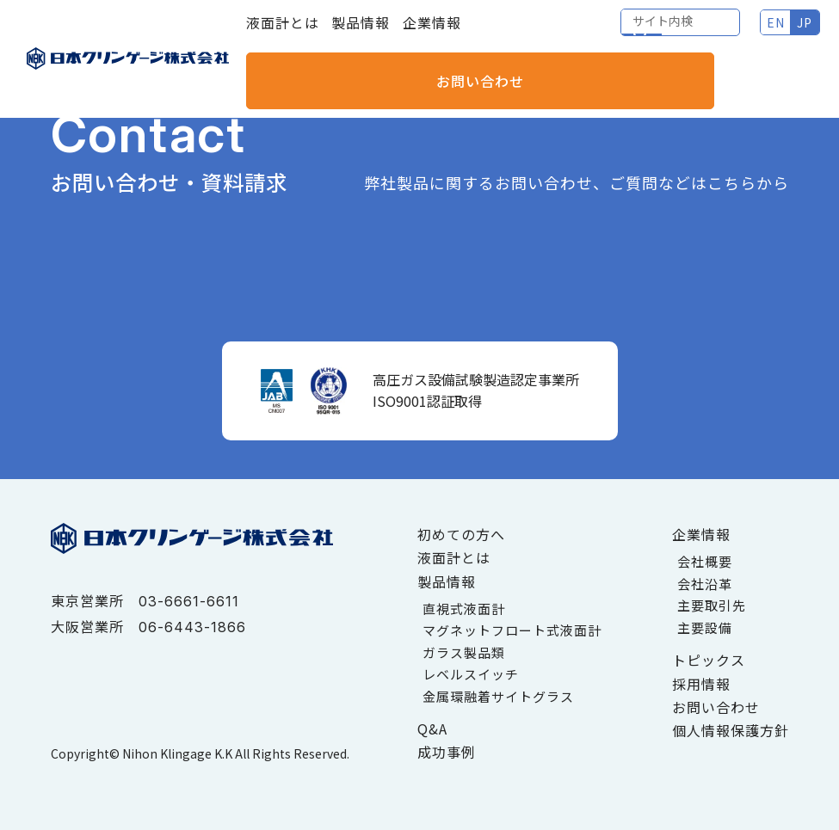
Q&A (432, 728)
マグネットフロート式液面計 (512, 630)
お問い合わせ (765, 34)
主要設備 (704, 627)
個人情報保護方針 (730, 730)
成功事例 (446, 751)
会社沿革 (704, 584)
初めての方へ (461, 534)
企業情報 (432, 34)
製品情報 (360, 34)
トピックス (708, 659)
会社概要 (704, 561)
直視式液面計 (464, 608)
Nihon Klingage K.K (177, 752)
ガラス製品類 (464, 652)
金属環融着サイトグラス (498, 696)
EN (641, 34)
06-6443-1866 (192, 627)
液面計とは (282, 34)
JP (670, 34)
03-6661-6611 (189, 601)
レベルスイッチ (471, 674)
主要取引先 (711, 605)
